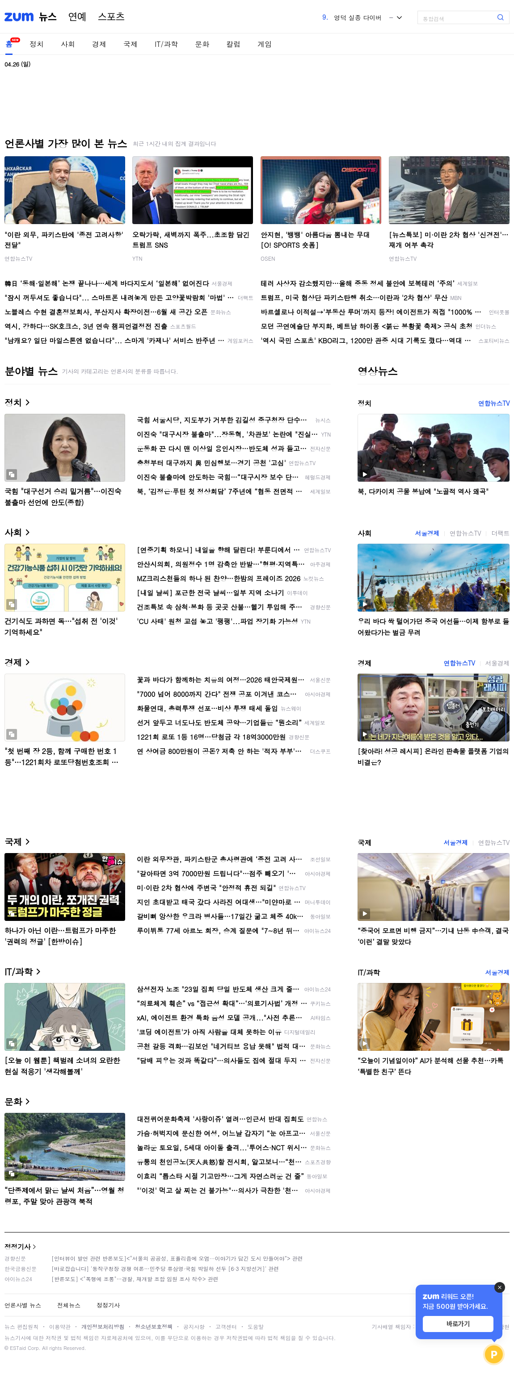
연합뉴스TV (18, 258)
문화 (202, 44)
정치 (36, 44)
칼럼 (233, 44)
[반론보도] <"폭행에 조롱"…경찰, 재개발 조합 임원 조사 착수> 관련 (135, 1278)
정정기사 (17, 1246)
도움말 (256, 1326)
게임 (264, 44)
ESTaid (18, 1348)
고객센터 (226, 1326)
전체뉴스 (68, 1305)
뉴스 (48, 17)
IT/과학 (166, 44)
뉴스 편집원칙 (21, 1326)
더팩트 (500, 533)
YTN (137, 258)
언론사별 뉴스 (22, 1305)
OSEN (268, 258)
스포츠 (111, 17)
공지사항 (194, 1326)
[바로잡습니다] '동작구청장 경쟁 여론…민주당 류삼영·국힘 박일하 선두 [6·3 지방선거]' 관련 (165, 1268)
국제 (130, 44)
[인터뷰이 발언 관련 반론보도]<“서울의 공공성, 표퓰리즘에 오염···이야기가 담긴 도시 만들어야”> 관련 (177, 1258)
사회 (68, 44)
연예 (77, 17)
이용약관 (60, 1326)
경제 (99, 44)
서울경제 (427, 533)
